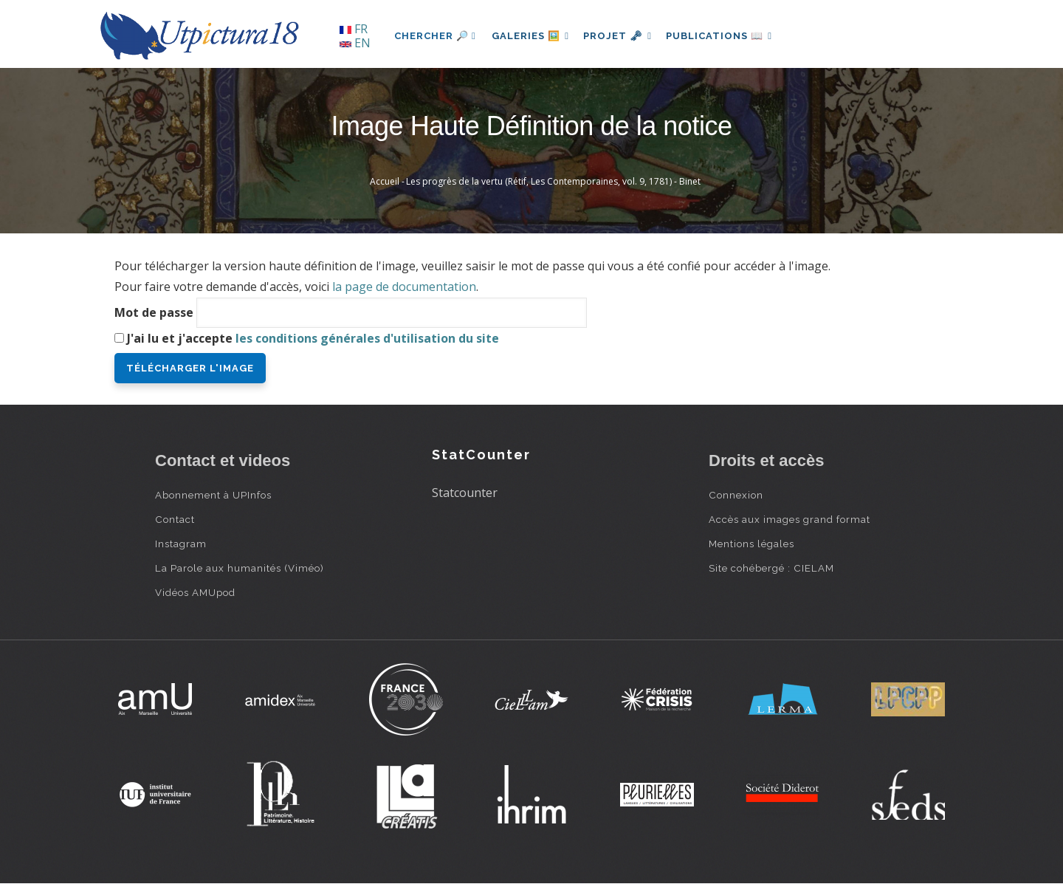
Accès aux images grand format (789, 519)
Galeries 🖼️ (532, 35)
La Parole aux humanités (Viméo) (239, 568)
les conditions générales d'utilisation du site (367, 338)
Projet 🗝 (623, 35)
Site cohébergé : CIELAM (771, 568)
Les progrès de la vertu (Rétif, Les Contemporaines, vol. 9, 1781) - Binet (553, 181)
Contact (175, 519)
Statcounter (465, 492)
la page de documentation (404, 286)
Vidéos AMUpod (195, 592)
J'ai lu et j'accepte (313, 338)
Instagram (181, 543)
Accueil (384, 181)
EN (355, 43)
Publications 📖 (728, 35)
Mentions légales (751, 543)
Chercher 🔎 (435, 35)
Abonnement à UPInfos (213, 495)
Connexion (736, 495)
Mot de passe (153, 312)
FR (354, 29)
